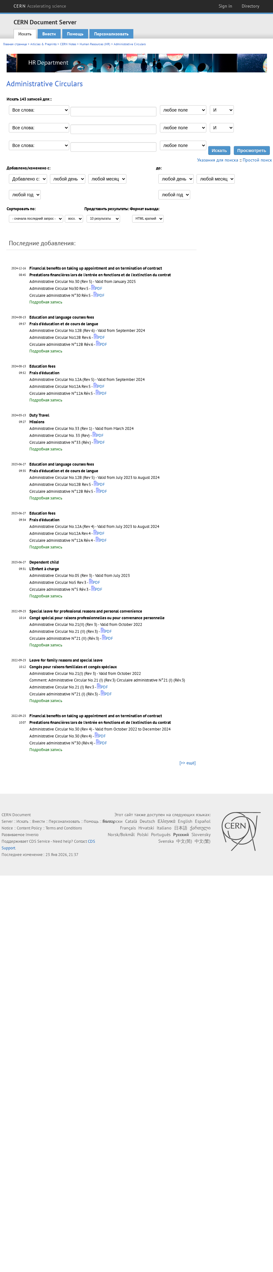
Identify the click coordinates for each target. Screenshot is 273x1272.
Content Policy (29, 828)
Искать (25, 34)
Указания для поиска (217, 160)
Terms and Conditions (64, 828)
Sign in (225, 6)
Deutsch (147, 821)
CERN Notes (68, 44)
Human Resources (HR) (95, 44)
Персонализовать (111, 34)
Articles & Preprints (43, 44)
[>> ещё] (187, 763)
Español (202, 821)
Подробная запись (45, 302)
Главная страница (15, 44)
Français (128, 828)
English (185, 821)
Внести (49, 34)
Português (161, 834)
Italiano (164, 828)
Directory (250, 6)
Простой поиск (257, 160)
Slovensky (200, 834)
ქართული (200, 828)
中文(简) (184, 841)
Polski (143, 834)
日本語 (180, 828)
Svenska (166, 841)
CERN (40, 6)
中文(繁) (202, 841)
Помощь (75, 34)
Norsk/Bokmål (121, 834)
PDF (96, 288)
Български (113, 821)
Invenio (32, 834)
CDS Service (39, 841)
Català (131, 821)
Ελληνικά (166, 821)
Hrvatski (146, 828)
